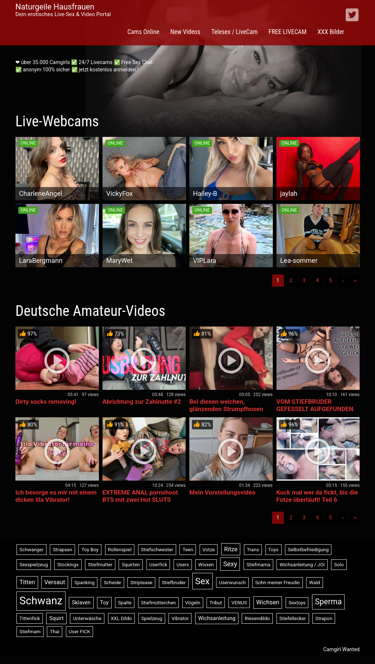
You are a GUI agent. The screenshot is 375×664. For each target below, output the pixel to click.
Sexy (230, 564)
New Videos (185, 32)
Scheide (112, 582)
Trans (253, 549)
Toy (104, 602)
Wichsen (267, 602)
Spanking (84, 582)
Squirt (56, 618)
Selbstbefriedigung (308, 549)
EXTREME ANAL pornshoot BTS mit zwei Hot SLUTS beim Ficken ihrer (140, 500)
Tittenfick (29, 618)
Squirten (131, 564)
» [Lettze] (355, 280)
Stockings (67, 564)
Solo (339, 564)
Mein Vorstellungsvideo (222, 492)
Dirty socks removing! (45, 401)
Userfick (158, 564)
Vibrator (180, 618)
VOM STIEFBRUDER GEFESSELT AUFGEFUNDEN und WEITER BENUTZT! (314, 409)
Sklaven (81, 602)
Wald (314, 582)
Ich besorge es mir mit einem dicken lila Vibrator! (56, 496)
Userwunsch (232, 582)
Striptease (141, 582)
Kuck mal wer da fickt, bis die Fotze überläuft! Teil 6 (317, 496)
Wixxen (206, 564)
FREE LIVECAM (287, 32)
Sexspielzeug (33, 564)
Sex (202, 581)
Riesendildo (257, 618)
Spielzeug (151, 618)
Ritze (230, 549)
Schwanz (41, 600)
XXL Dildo (121, 618)
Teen (187, 549)
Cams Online (143, 32)
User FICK (79, 631)
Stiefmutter (100, 564)
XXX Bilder (331, 32)
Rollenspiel (120, 549)
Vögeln (192, 602)
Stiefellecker (292, 618)
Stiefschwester (157, 549)
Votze (209, 549)
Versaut (54, 582)
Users (183, 564)
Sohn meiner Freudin (277, 582)
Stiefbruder (174, 582)
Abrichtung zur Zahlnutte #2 (142, 401)
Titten (27, 582)
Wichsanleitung (216, 618)
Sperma (328, 601)
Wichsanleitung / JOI (301, 564)
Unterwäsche (87, 618)
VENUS (239, 602)
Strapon (323, 618)
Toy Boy (90, 549)
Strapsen (62, 549)
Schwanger (31, 549)
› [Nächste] (343, 280)
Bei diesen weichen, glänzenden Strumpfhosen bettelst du (226, 409)
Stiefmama (258, 564)
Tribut (215, 602)
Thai (54, 631)
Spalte (124, 602)
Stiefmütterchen (158, 602)
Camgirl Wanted (341, 649)
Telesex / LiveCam (234, 32)
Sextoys (297, 602)
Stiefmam (30, 631)
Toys (273, 549)
